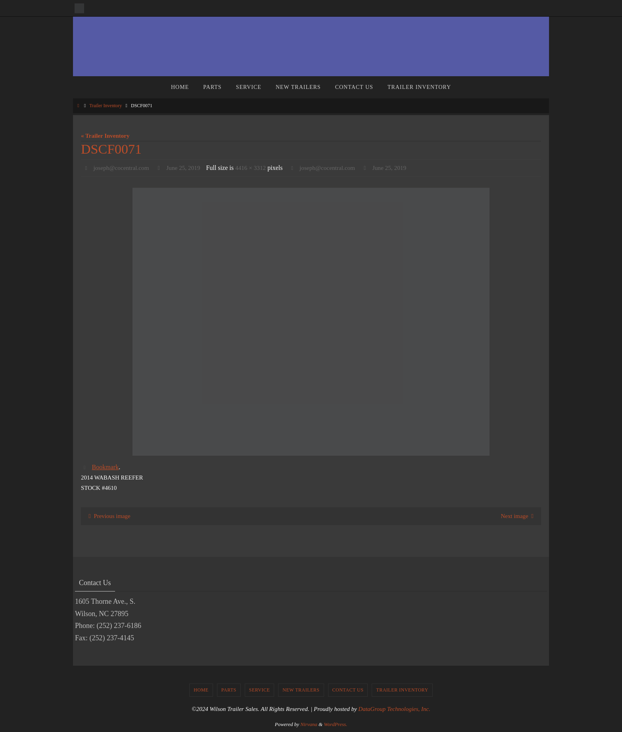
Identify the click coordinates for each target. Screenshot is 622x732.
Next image (519, 516)
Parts (228, 690)
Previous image (108, 516)
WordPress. (335, 724)
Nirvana (308, 724)
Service (259, 690)
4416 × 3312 (256, 167)
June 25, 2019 (186, 167)
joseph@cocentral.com (123, 167)
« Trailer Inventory (105, 136)
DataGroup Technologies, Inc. (394, 709)
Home (201, 690)
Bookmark (105, 467)
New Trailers (300, 690)
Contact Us (348, 690)
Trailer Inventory (105, 105)
